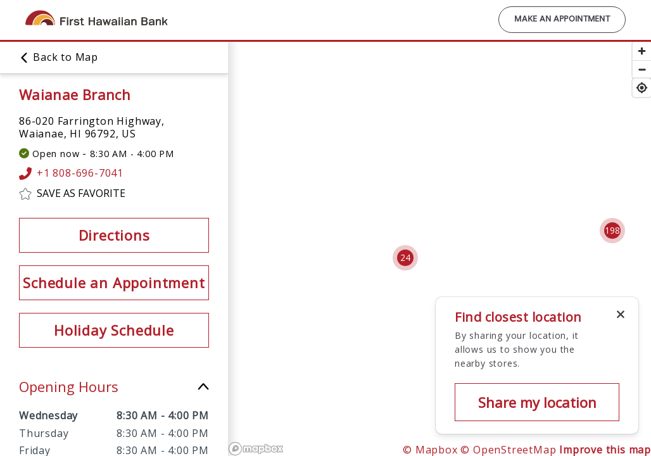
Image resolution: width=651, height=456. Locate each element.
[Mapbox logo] (256, 448)
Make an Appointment (562, 19)
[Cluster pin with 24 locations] (405, 257)
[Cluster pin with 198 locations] (612, 230)
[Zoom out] (642, 69)
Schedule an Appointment (114, 282)
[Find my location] (642, 88)
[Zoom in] (642, 51)
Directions (114, 234)
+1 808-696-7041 (71, 173)
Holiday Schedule (114, 329)
